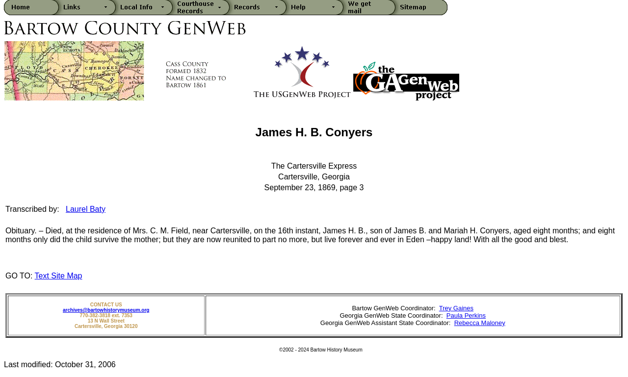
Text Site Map (58, 276)
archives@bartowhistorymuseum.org (106, 310)
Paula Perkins (466, 315)
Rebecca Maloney (479, 323)
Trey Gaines (456, 308)
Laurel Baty (85, 209)
